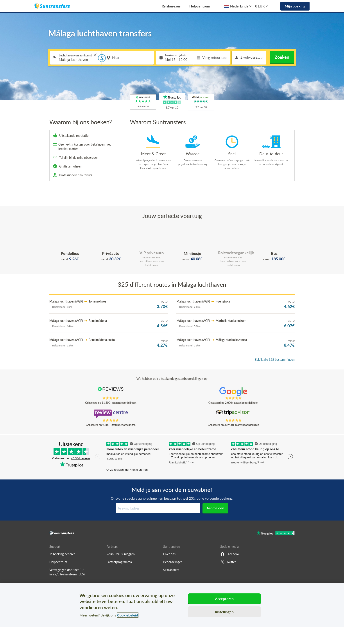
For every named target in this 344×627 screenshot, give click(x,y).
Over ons (169, 554)
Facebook (229, 554)
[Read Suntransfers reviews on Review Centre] (110, 413)
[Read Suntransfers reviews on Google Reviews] (233, 391)
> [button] (95, 55)
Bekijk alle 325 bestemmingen (275, 359)
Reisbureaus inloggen (120, 554)
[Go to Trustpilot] (276, 533)
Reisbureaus (171, 6)
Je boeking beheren (62, 554)
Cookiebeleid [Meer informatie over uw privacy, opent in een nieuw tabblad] (127, 615)
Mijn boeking (295, 6)
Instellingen (224, 612)
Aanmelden (215, 508)
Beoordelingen (173, 562)
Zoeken (282, 57)
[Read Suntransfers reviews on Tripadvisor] (233, 413)
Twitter (228, 562)
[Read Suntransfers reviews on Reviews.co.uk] (110, 391)
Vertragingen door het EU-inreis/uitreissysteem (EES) (67, 572)
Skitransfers (171, 570)
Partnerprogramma (119, 562)
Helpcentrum (199, 6)
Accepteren (224, 598)
